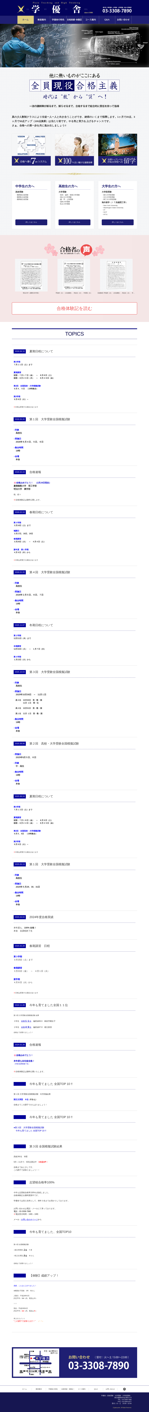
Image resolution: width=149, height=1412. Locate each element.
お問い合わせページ (29, 1219)
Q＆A (107, 20)
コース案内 (91, 20)
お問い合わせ (123, 20)
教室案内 (42, 20)
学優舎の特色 (58, 20)
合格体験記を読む (74, 308)
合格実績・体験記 (74, 20)
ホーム (25, 20)
